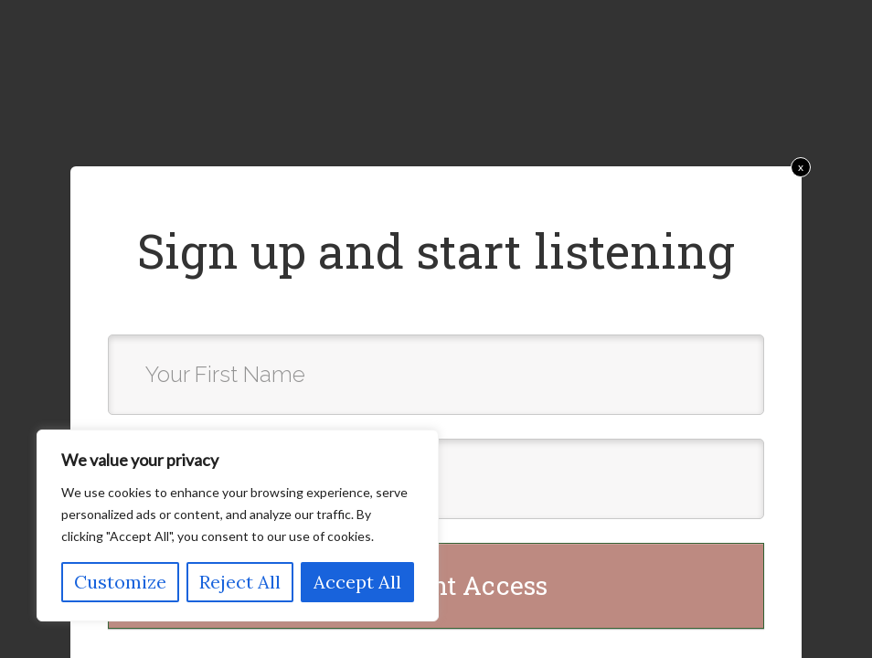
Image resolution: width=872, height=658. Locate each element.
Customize (120, 581)
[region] (238, 525)
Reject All (240, 581)
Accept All (357, 581)
